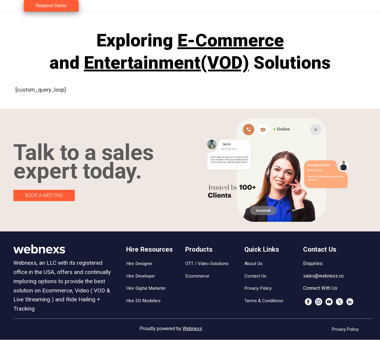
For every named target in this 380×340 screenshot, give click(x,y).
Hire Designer (139, 263)
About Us (253, 263)
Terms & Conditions (263, 300)
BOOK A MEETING (44, 195)
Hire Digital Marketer (146, 288)
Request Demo (51, 5)
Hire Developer (140, 276)
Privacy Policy (258, 288)
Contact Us (255, 276)
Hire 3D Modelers (143, 300)
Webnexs (192, 328)
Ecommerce (197, 276)
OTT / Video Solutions (207, 263)
